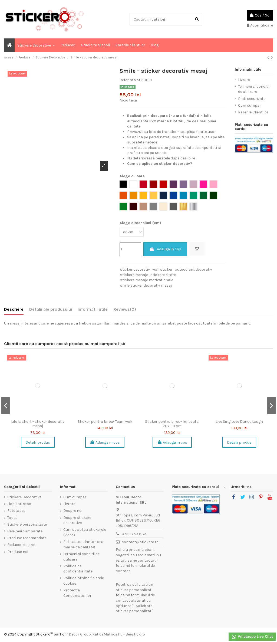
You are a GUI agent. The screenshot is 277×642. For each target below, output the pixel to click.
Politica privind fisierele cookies (83, 582)
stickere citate (163, 275)
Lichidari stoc (19, 505)
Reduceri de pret (21, 545)
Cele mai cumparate (24, 532)
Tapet (12, 518)
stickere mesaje (134, 275)
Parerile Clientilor (253, 112)
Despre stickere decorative (77, 521)
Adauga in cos (165, 250)
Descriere (14, 310)
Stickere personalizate (27, 525)
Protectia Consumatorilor (77, 594)
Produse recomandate (27, 539)
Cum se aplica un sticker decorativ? (159, 163)
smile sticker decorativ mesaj (146, 286)
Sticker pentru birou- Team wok (105, 422)
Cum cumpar (249, 105)
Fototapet (16, 511)
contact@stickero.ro (140, 543)
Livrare (244, 79)
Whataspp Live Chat (252, 637)
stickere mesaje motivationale (146, 281)
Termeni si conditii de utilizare (253, 89)
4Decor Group (79, 635)
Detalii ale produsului (50, 310)
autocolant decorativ (193, 270)
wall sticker (162, 270)
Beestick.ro (135, 635)
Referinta (128, 80)
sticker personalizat (133, 591)
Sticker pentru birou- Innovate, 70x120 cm (172, 425)
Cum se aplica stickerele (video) (84, 533)
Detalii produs (37, 443)
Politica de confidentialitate (78, 570)
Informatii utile (93, 310)
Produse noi (17, 552)
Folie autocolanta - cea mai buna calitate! (83, 546)
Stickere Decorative (24, 498)
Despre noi (72, 511)
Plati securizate (251, 98)
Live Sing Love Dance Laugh (239, 422)
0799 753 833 (134, 535)
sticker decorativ (135, 270)
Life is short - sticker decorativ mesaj (37, 425)
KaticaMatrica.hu (107, 635)
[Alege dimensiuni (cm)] (133, 233)
